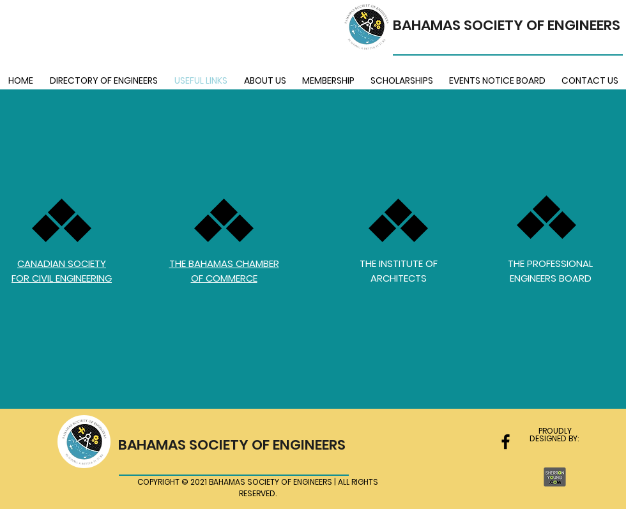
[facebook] (505, 442)
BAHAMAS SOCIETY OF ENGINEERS (506, 25)
